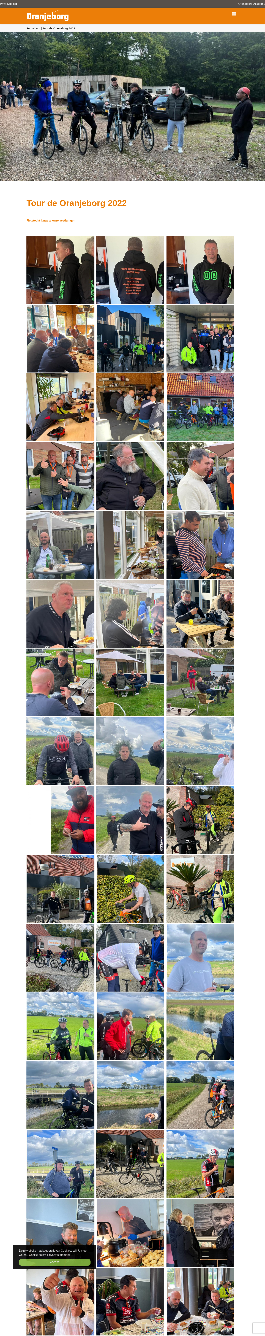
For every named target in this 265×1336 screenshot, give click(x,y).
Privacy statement (58, 1254)
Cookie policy (37, 1254)
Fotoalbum (33, 28)
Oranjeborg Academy (251, 3)
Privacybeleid (8, 3)
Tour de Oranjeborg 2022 (59, 28)
